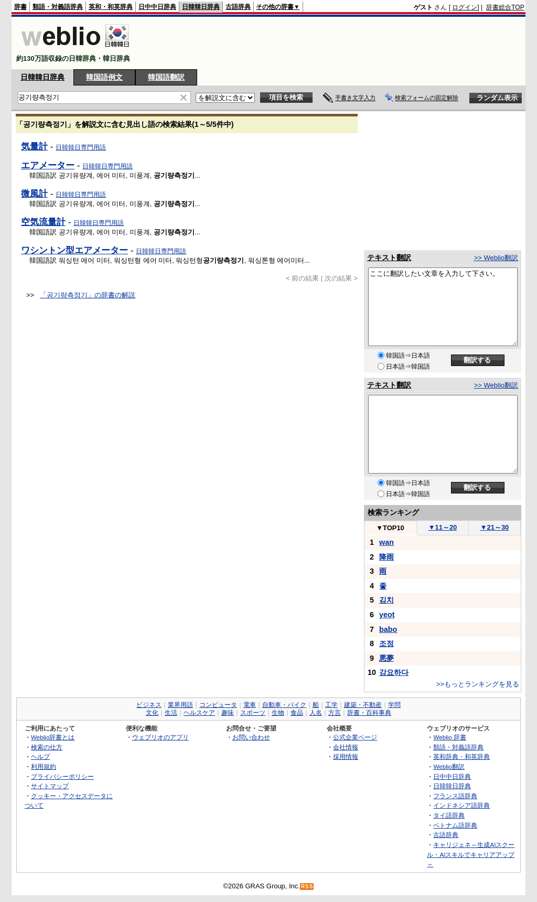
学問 (394, 705)
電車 (249, 705)
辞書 (20, 7)
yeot (387, 614)
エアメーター (47, 165)
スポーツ (252, 713)
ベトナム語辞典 (455, 825)
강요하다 (394, 672)
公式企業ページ (355, 737)
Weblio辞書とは (52, 737)
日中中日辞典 (157, 7)
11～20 (442, 527)
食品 (297, 713)
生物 (278, 713)
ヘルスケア (199, 713)
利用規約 (43, 766)
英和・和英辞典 (111, 7)
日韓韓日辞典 (201, 7)
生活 (171, 713)
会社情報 (345, 747)
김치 (386, 600)
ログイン (464, 7)
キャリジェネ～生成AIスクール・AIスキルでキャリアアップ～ (470, 854)
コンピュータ (218, 705)
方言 (334, 713)
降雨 (386, 557)
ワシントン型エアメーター (74, 250)
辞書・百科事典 (369, 713)
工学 (331, 705)
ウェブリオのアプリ (160, 737)
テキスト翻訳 (389, 257)
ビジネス (149, 705)
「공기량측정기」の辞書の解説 (87, 295)
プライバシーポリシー (62, 776)
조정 (386, 643)
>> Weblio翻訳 (496, 258)
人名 (315, 713)
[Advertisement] (333, 43)
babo (388, 629)
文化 (152, 713)
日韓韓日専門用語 (81, 147)
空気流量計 (43, 222)
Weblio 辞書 (449, 737)
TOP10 (390, 528)
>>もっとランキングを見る (477, 684)
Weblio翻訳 (448, 766)
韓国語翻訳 (166, 77)
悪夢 (386, 658)
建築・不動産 (363, 705)
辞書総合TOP (505, 7)
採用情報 (345, 756)
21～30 (494, 527)
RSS (307, 886)
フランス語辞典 (455, 795)
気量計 (34, 146)
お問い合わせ (251, 737)
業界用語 (180, 705)
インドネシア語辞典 (461, 805)
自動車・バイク (284, 705)
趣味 (227, 713)
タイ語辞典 (449, 815)
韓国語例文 (104, 77)
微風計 (34, 193)
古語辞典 (238, 7)
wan (386, 542)
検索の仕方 (46, 747)
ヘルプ (40, 756)
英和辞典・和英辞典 (461, 756)
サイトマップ (50, 785)
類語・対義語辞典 (58, 7)
